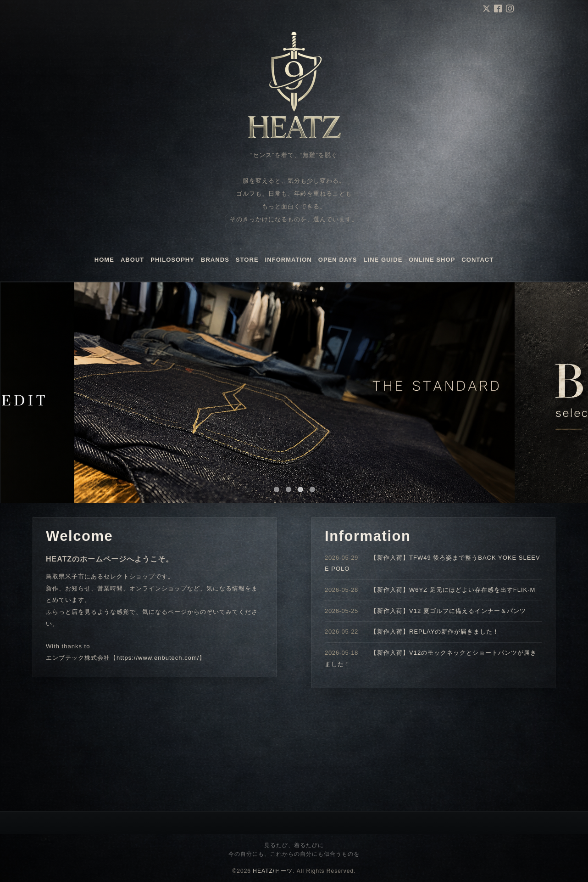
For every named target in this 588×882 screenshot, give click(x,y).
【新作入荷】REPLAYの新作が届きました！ (435, 631)
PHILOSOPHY (172, 259)
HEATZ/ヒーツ (273, 871)
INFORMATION (288, 259)
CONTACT (477, 259)
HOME (104, 259)
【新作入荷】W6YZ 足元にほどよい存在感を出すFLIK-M (453, 589)
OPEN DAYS (337, 259)
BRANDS (215, 259)
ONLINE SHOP (432, 259)
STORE (247, 259)
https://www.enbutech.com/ (157, 657)
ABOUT (132, 259)
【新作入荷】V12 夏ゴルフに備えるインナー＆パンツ (448, 610)
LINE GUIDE (383, 259)
